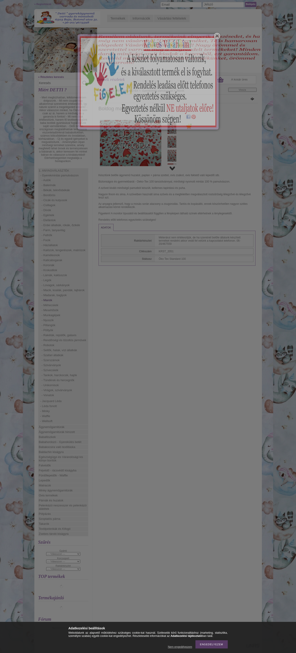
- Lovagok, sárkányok (56, 285)
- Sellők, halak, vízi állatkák (59, 350)
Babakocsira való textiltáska (57, 447)
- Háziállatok (50, 245)
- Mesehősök (50, 310)
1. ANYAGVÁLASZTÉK (54, 170)
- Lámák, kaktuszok (54, 275)
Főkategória (104, 90)
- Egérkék (48, 215)
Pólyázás (45, 513)
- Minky (45, 411)
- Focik (46, 240)
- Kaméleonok (51, 255)
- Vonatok (48, 395)
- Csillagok (49, 205)
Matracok (45, 485)
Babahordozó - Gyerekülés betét (60, 442)
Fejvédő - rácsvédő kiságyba (57, 470)
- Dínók (46, 210)
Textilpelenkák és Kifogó (55, 528)
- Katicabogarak (52, 260)
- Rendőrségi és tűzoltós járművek (64, 340)
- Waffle (45, 416)
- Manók (47, 300)
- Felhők (47, 235)
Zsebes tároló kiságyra (54, 533)
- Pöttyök (47, 330)
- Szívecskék (50, 370)
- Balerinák (49, 185)
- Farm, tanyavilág (53, 230)
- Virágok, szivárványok (57, 390)
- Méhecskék (50, 305)
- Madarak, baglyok (54, 295)
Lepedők (44, 480)
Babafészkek (47, 437)
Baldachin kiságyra (51, 452)
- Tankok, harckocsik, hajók (59, 375)
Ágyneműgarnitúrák (52, 427)
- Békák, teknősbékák (56, 190)
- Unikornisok (50, 385)
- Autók (46, 180)
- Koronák (48, 265)
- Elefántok (49, 220)
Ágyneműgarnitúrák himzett (57, 432)
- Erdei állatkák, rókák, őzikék (61, 225)
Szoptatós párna (50, 518)
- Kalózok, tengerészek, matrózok (64, 250)
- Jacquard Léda (51, 401)
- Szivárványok (51, 365)
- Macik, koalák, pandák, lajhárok (63, 290)
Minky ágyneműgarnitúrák (56, 490)
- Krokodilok (49, 270)
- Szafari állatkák (52, 355)
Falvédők (45, 465)
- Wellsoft (46, 421)
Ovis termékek (48, 495)
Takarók (44, 523)
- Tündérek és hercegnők (58, 380)
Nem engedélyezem (180, 646)
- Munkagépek (51, 315)
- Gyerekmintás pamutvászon (59, 175)
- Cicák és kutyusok (54, 200)
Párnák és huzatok (51, 500)
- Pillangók (49, 325)
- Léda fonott (48, 406)
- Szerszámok (51, 360)
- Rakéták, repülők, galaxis (59, 335)
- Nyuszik (48, 320)
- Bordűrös (49, 195)
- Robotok (48, 345)
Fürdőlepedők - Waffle (53, 475)
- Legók (46, 280)
